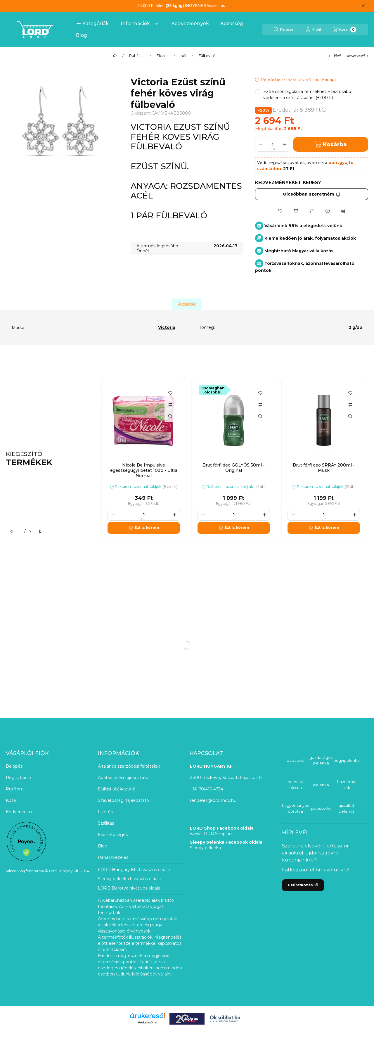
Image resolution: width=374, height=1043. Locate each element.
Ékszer (162, 56)
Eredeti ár (299, 110)
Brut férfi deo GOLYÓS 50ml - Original (233, 467)
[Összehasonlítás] (312, 211)
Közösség (232, 23)
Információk (135, 23)
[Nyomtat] (343, 211)
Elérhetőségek (113, 834)
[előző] (12, 532)
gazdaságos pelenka (321, 760)
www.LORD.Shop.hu (211, 833)
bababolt (295, 760)
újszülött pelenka (346, 808)
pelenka (321, 785)
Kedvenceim (19, 811)
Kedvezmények (190, 23)
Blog (81, 35)
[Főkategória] (115, 56)
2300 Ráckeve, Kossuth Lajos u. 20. (226, 777)
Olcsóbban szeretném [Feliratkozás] (312, 194)
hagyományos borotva (295, 808)
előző (334, 56)
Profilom (15, 789)
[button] (92, 24)
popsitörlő (321, 808)
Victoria (166, 327)
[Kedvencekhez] (280, 211)
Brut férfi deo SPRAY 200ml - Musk (324, 467)
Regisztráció (18, 777)
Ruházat (136, 56)
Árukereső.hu (147, 1022)
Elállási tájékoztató (117, 789)
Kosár (11, 800)
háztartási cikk (346, 784)
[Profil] (313, 29)
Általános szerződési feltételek (129, 766)
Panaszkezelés (113, 857)
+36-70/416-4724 (206, 789)
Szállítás (106, 823)
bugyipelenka (346, 760)
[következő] (40, 532)
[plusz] (284, 144)
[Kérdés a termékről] (328, 211)
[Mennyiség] (272, 144)
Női (183, 56)
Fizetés (105, 811)
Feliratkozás (303, 885)
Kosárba (331, 144)
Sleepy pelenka (205, 847)
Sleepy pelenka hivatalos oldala (129, 878)
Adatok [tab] (187, 304)
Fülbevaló (207, 56)
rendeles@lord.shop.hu (213, 800)
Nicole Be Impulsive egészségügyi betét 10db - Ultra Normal (143, 470)
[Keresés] (283, 29)
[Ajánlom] (296, 211)
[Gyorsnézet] (170, 416)
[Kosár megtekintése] (344, 29)
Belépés (14, 766)
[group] (235, 458)
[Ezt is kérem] (144, 528)
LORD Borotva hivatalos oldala (129, 888)
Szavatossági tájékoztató (123, 800)
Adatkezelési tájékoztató (123, 777)
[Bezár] (363, 6)
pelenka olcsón (295, 784)
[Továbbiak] (156, 23)
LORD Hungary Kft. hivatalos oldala (134, 869)
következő (357, 56)
